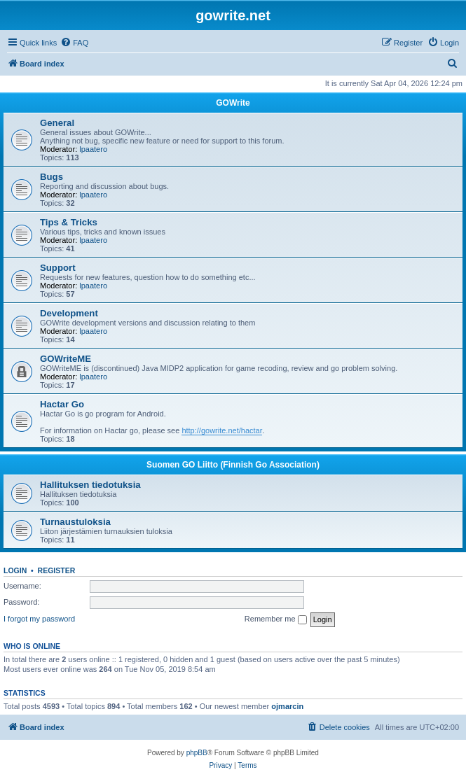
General (57, 123)
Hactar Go (62, 404)
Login (15, 570)
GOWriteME (65, 358)
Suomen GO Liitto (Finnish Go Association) (233, 465)
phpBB (196, 753)
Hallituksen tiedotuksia (90, 484)
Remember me (276, 619)
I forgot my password (39, 619)
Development (69, 313)
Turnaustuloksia (75, 522)
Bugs (51, 176)
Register (57, 570)
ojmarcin (287, 706)
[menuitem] (74, 42)
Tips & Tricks (68, 222)
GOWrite (232, 103)
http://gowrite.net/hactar (221, 430)
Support (58, 267)
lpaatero (93, 149)
